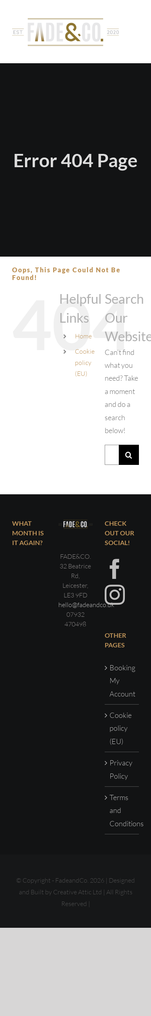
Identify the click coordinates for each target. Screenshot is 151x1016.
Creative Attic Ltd (77, 892)
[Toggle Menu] (133, 31)
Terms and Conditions (122, 810)
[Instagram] (115, 595)
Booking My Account (122, 680)
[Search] (129, 455)
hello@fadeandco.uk (86, 605)
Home (83, 336)
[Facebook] (115, 569)
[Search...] (112, 455)
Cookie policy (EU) (85, 362)
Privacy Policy (121, 769)
